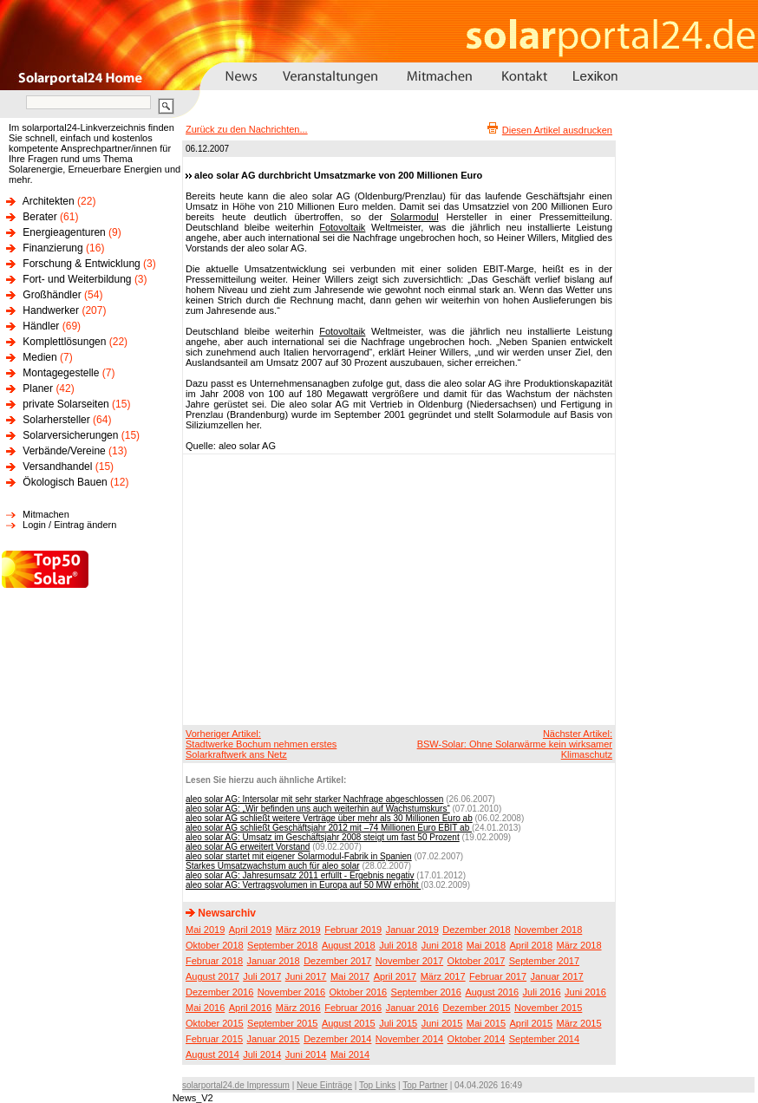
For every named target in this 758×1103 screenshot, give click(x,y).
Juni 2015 (442, 1023)
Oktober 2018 (215, 945)
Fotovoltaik (342, 227)
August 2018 (349, 945)
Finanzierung (52, 248)
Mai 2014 (349, 1054)
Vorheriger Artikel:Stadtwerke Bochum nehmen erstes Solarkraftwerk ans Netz (261, 744)
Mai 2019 (205, 929)
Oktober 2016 (358, 992)
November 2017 (409, 961)
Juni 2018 (442, 945)
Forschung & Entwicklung (81, 264)
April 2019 (250, 929)
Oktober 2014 (477, 1039)
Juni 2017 (306, 976)
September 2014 (544, 1039)
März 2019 (298, 929)
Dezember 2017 (337, 961)
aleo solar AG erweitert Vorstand (248, 847)
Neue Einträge (324, 1085)
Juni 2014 (306, 1054)
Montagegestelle (61, 373)
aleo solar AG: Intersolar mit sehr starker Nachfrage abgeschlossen (314, 799)
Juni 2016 (585, 992)
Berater (39, 217)
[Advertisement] (379, 588)
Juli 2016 (542, 992)
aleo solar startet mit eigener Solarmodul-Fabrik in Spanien (299, 856)
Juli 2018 (398, 945)
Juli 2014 (262, 1054)
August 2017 (212, 976)
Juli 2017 (262, 976)
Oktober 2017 (477, 961)
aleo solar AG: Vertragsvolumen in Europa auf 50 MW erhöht (303, 885)
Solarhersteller (56, 420)
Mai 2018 (486, 945)
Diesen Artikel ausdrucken (557, 130)
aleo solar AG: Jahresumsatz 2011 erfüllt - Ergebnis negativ (300, 875)
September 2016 (426, 992)
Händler (41, 326)
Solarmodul (414, 217)
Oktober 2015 (215, 1023)
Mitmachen (46, 514)
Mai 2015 (486, 1023)
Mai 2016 (205, 1007)
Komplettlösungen (64, 342)
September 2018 (282, 945)
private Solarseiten (65, 404)
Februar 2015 (214, 1039)
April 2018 (531, 945)
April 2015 (531, 1023)
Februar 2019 (353, 929)
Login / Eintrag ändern (69, 524)
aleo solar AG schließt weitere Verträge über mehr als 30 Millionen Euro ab (329, 818)
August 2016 (492, 992)
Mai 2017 (349, 976)
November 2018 (548, 929)
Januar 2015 (273, 1039)
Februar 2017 (497, 976)
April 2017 (395, 976)
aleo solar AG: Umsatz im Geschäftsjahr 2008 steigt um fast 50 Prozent (323, 837)
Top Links (377, 1085)
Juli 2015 (398, 1023)
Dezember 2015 (476, 1007)
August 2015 (349, 1023)
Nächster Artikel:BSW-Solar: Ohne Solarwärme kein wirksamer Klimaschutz (514, 744)
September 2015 (282, 1023)
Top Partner (425, 1085)
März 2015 (579, 1023)
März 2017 (443, 976)
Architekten (49, 201)
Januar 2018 (273, 961)
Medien (39, 357)
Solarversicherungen (70, 435)
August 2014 (212, 1054)
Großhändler (52, 295)
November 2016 (291, 992)
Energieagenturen (64, 232)
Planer (38, 388)
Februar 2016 (353, 1007)
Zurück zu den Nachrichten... (247, 129)
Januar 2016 (412, 1007)
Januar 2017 (557, 976)
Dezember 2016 (219, 992)
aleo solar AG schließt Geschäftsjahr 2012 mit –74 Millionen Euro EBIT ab (329, 827)
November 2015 (548, 1007)
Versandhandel (57, 466)
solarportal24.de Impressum (236, 1085)
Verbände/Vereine (64, 451)
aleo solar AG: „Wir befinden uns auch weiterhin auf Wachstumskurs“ (318, 808)
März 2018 (579, 945)
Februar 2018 (214, 961)
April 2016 (250, 1007)
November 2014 (409, 1039)
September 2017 (544, 961)
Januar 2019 (412, 929)
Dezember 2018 (476, 929)
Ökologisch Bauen (65, 482)
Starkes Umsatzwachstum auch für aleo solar (273, 866)
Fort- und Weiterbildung (77, 279)
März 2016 (298, 1007)
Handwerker (51, 310)
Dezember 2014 (337, 1039)
